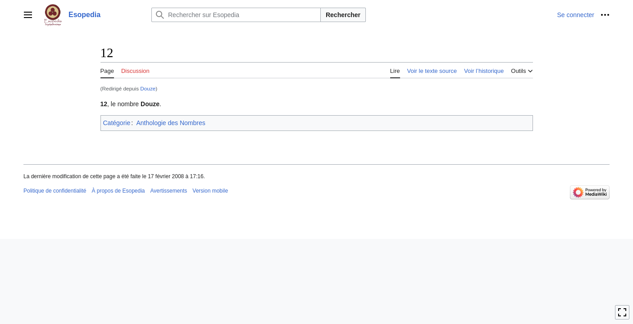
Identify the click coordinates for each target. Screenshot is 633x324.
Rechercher (343, 14)
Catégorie (117, 122)
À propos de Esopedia (118, 191)
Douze (147, 88)
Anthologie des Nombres (170, 122)
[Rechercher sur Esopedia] (236, 15)
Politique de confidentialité (54, 191)
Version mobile (210, 191)
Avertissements (168, 191)
